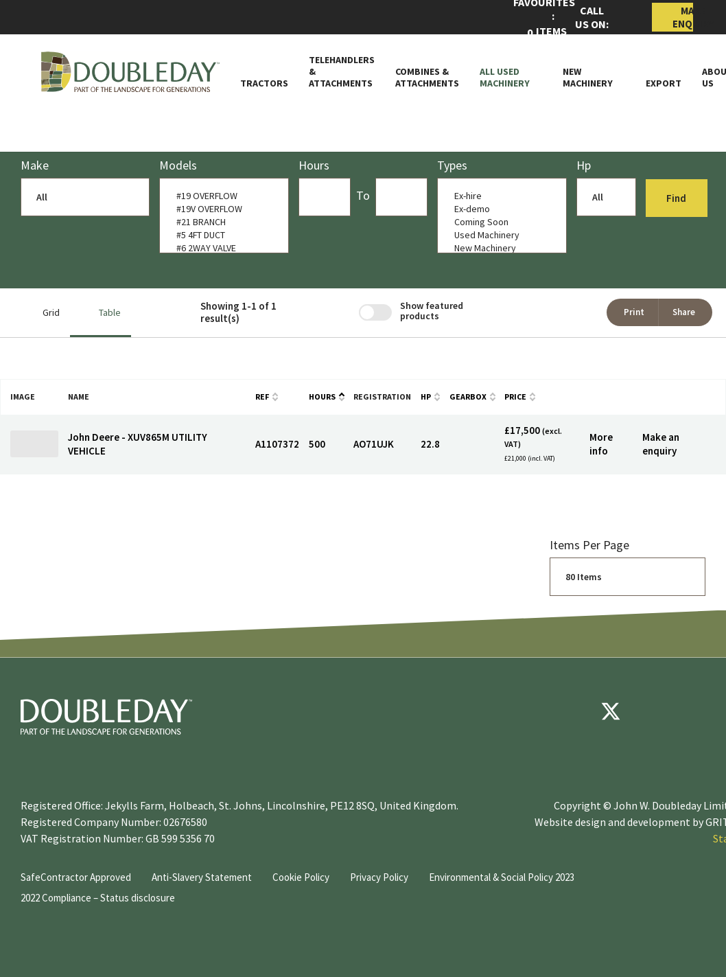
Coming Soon (499, 222)
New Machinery (588, 77)
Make (35, 165)
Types (452, 165)
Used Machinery (499, 235)
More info (601, 443)
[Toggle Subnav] (536, 83)
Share (683, 312)
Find (677, 198)
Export (663, 83)
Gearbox (468, 396)
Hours (322, 396)
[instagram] (693, 711)
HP (426, 396)
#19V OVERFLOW (221, 209)
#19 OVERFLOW (221, 196)
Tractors (264, 83)
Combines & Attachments (427, 77)
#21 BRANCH (221, 222)
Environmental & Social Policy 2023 (501, 877)
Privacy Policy (379, 877)
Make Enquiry (682, 17)
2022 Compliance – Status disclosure (98, 897)
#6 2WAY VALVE (221, 248)
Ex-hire (499, 196)
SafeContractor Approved (76, 877)
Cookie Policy (300, 877)
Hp (583, 165)
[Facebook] (569, 711)
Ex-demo (499, 209)
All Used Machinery (505, 77)
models (178, 165)
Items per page (589, 545)
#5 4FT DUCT (221, 235)
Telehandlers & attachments (342, 71)
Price (515, 396)
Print (634, 312)
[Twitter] (610, 711)
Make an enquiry (660, 443)
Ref (262, 396)
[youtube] (652, 711)
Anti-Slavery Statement (202, 877)
